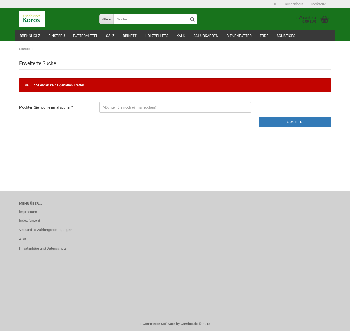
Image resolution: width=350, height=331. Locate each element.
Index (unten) (29, 220)
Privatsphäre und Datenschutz (42, 248)
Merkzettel (319, 4)
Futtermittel (85, 36)
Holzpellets (156, 36)
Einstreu (56, 36)
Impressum (28, 212)
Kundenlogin (294, 4)
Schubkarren (205, 36)
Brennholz (30, 36)
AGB (22, 239)
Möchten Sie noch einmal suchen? (46, 107)
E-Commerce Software (157, 324)
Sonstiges (285, 36)
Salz (110, 36)
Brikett (130, 36)
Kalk (180, 36)
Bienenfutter (239, 36)
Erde (264, 36)
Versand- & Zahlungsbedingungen (45, 230)
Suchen (295, 122)
